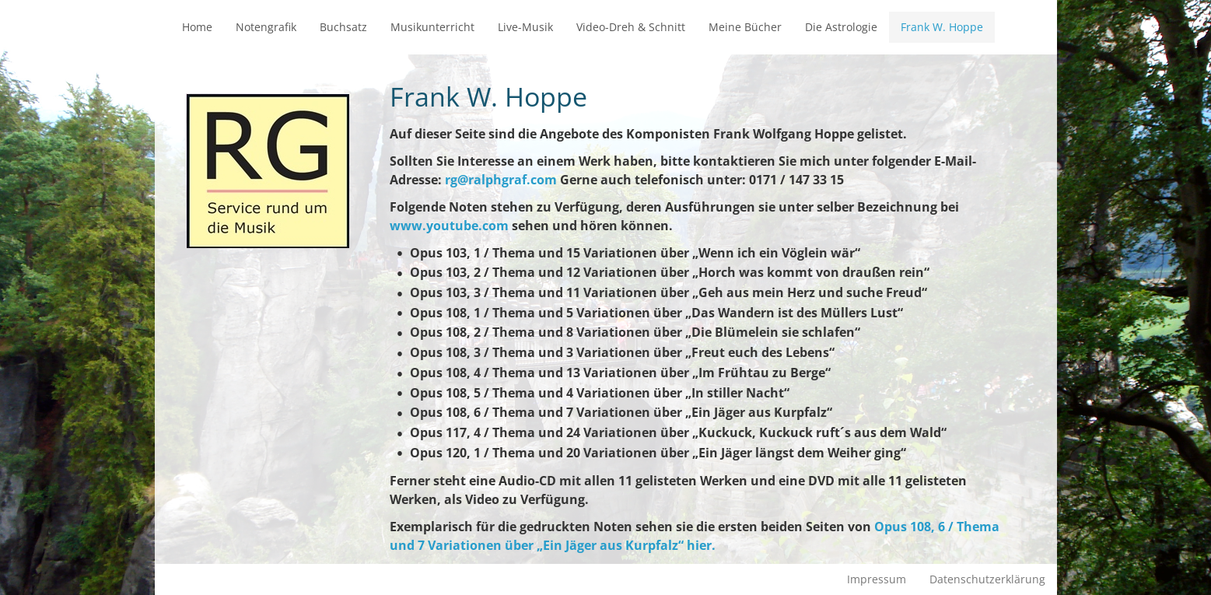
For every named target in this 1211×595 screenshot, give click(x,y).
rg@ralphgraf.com (501, 179)
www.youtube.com (449, 225)
